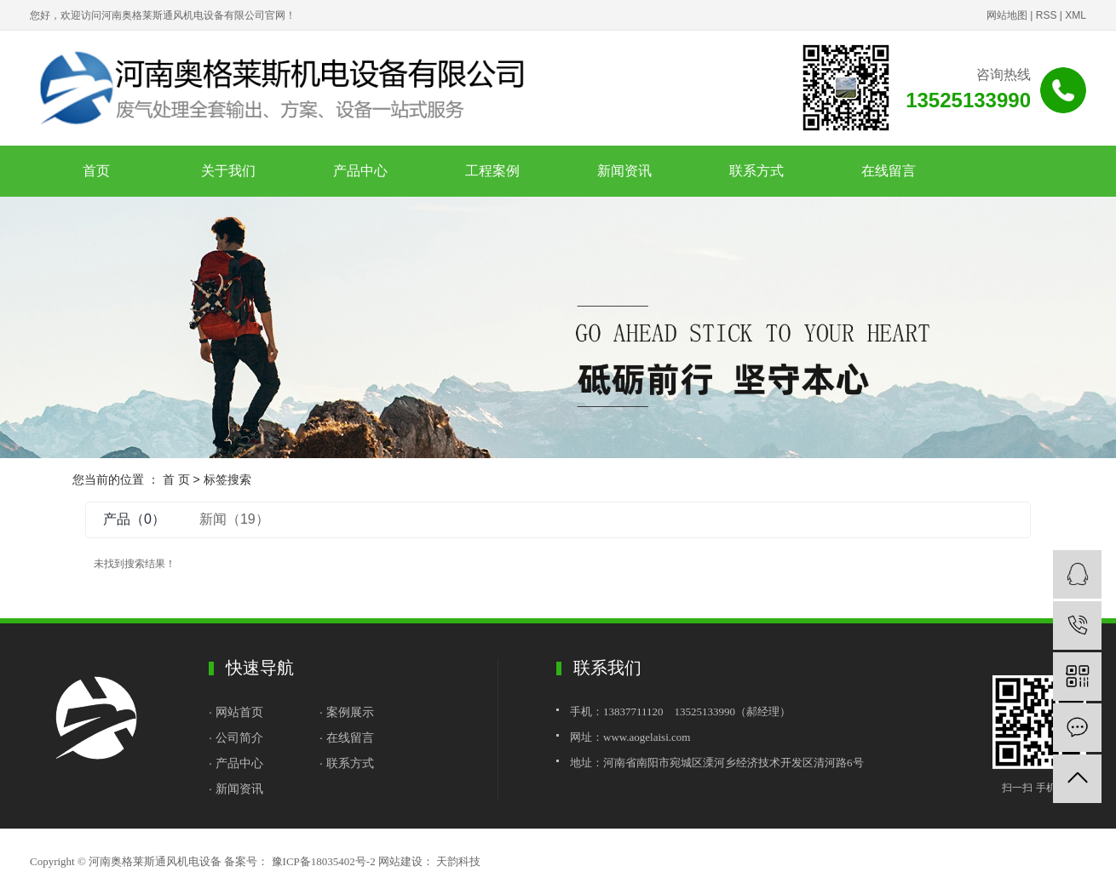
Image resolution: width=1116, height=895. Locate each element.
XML (1075, 15)
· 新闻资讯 (236, 788)
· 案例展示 (346, 712)
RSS (1046, 15)
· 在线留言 (346, 737)
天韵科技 (457, 861)
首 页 (176, 479)
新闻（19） (234, 519)
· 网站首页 (238, 712)
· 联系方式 (348, 763)
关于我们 (228, 171)
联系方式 (756, 171)
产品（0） (134, 519)
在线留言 (888, 171)
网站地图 (1007, 15)
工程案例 (492, 171)
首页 (96, 171)
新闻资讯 (624, 171)
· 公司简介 (236, 737)
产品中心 (360, 171)
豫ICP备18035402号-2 (324, 861)
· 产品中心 (236, 763)
